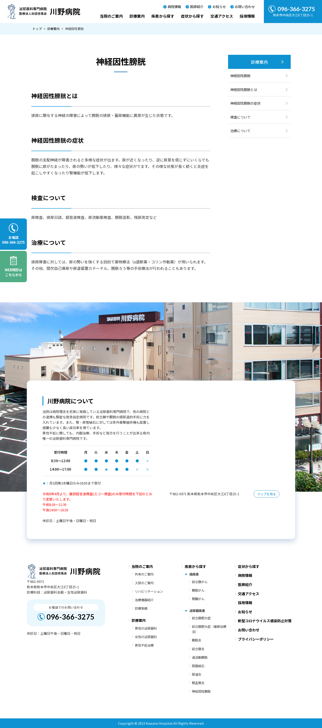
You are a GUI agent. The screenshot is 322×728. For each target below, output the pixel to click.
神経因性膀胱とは (243, 89)
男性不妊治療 (144, 645)
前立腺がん (200, 581)
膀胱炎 (196, 640)
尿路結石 (198, 665)
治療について (240, 130)
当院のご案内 (111, 16)
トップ (37, 28)
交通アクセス (221, 16)
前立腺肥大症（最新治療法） (209, 629)
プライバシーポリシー (256, 639)
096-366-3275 (70, 616)
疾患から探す (162, 16)
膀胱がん (198, 590)
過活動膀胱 (200, 657)
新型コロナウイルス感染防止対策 (265, 620)
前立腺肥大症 (201, 618)
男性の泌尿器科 (146, 628)
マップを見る (266, 494)
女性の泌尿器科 (146, 636)
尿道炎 (196, 674)
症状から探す (192, 16)
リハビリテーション (149, 591)
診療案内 (137, 16)
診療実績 (141, 608)
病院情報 (174, 6)
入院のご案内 (144, 582)
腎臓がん (198, 598)
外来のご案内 (144, 574)
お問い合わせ (245, 6)
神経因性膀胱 (240, 75)
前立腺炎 (198, 648)
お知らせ (219, 6)
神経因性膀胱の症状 (245, 103)
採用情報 (247, 16)
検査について (240, 116)
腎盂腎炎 (198, 682)
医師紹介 (196, 6)
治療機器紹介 (144, 599)
